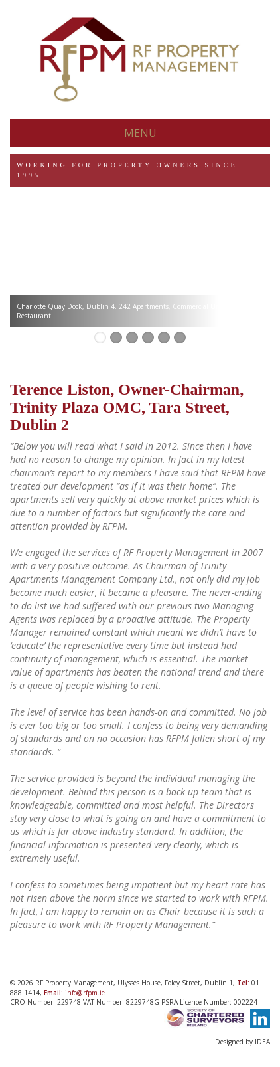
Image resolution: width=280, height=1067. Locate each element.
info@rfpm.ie (85, 992)
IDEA (262, 1041)
